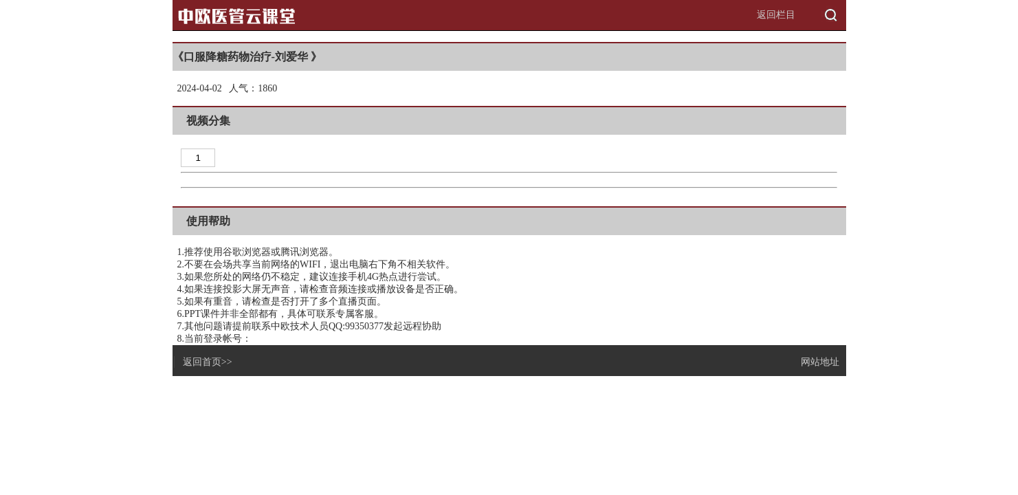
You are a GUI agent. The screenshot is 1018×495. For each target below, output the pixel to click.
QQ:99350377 (356, 326)
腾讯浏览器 (304, 252)
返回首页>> (207, 362)
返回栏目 (776, 15)
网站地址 (820, 362)
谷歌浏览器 (247, 252)
